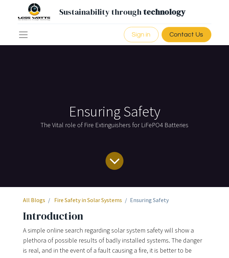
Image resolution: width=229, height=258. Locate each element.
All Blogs (34, 200)
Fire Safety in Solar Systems (88, 200)
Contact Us (186, 34)
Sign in (141, 34)
